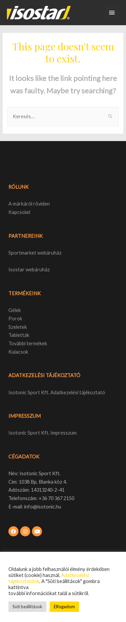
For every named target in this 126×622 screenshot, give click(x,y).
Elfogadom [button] (64, 606)
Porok (15, 318)
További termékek (27, 343)
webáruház (37, 269)
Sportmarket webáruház (34, 253)
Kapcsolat (19, 212)
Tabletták (18, 335)
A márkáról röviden (29, 204)
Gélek (14, 310)
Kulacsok (18, 352)
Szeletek (17, 327)
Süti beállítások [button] (27, 606)
